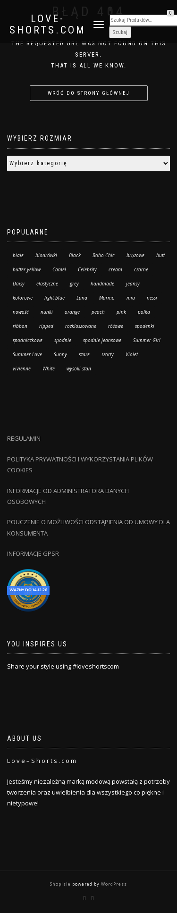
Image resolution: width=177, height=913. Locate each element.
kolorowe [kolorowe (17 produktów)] (23, 297)
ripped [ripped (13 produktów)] (46, 326)
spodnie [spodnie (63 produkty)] (62, 340)
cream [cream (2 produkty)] (115, 269)
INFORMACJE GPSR (33, 553)
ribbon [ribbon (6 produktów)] (20, 326)
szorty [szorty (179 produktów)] (107, 354)
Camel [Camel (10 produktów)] (59, 269)
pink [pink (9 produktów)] (121, 312)
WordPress (113, 884)
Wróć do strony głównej (89, 93)
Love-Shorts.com (47, 24)
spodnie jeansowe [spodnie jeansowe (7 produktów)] (102, 340)
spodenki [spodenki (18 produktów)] (144, 326)
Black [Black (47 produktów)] (75, 255)
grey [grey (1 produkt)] (74, 283)
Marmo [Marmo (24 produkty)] (107, 297)
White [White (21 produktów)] (48, 368)
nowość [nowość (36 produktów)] (21, 312)
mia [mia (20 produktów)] (130, 297)
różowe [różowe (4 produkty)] (115, 326)
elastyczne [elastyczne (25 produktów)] (47, 283)
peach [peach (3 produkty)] (98, 312)
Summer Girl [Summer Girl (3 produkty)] (146, 340)
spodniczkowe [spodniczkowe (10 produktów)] (27, 340)
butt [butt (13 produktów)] (160, 255)
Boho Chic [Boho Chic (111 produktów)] (104, 255)
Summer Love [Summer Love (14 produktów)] (27, 354)
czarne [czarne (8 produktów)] (141, 269)
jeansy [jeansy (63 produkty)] (133, 283)
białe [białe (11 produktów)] (18, 255)
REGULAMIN (24, 438)
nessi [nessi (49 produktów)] (152, 297)
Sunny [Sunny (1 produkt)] (60, 354)
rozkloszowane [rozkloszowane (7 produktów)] (80, 326)
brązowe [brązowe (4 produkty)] (135, 255)
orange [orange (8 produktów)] (72, 312)
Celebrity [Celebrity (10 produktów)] (87, 269)
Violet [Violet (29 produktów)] (132, 354)
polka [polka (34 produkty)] (144, 312)
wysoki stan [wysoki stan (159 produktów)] (79, 368)
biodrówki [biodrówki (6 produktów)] (46, 255)
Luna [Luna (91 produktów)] (81, 297)
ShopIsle (61, 884)
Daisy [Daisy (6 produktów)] (19, 283)
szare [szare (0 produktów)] (84, 354)
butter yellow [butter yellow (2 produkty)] (27, 269)
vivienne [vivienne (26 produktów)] (22, 368)
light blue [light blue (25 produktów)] (54, 297)
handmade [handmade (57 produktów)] (102, 283)
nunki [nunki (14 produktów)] (47, 312)
